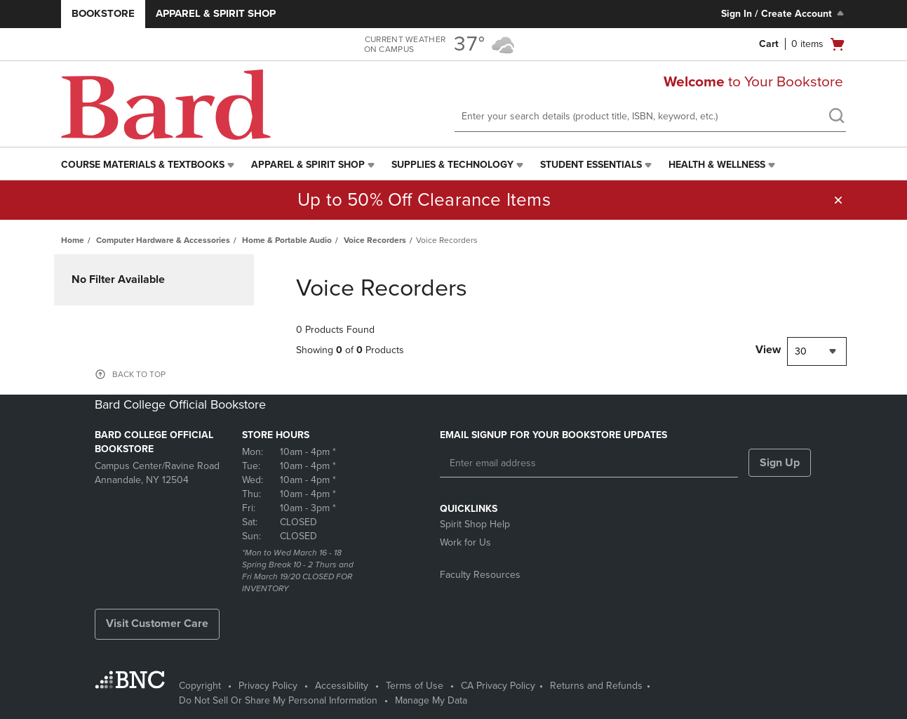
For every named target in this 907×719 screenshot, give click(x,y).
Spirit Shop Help (475, 524)
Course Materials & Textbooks (142, 165)
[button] (838, 200)
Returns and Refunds (596, 686)
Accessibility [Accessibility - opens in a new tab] (341, 686)
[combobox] (817, 351)
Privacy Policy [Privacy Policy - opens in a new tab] (267, 686)
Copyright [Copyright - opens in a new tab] (200, 686)
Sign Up (780, 463)
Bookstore (103, 13)
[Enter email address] (589, 463)
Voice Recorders (375, 240)
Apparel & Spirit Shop (216, 13)
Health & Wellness (717, 165)
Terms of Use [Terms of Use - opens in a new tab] (414, 686)
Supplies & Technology (452, 165)
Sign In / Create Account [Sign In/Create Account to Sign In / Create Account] (784, 13)
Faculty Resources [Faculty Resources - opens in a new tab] (480, 575)
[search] (836, 117)
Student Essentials (591, 165)
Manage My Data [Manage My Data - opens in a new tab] (431, 700)
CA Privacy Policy (498, 686)
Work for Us (465, 542)
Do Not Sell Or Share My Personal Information (278, 700)
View (768, 350)
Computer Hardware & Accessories (163, 240)
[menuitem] (149, 165)
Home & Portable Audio (287, 240)
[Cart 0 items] (802, 44)
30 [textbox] (801, 351)
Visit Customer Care (157, 623)
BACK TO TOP (139, 374)
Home (72, 240)
